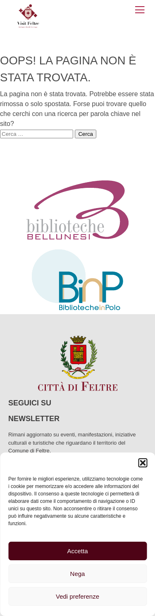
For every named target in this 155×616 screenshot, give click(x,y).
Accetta (77, 550)
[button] (142, 463)
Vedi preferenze (77, 596)
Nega (77, 573)
